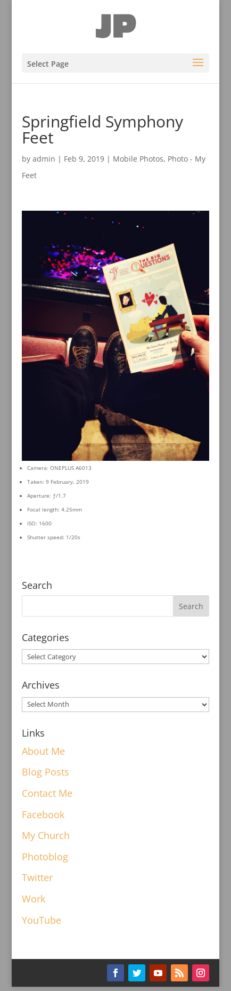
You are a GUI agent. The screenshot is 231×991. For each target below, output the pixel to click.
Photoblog (45, 856)
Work (33, 898)
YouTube (41, 920)
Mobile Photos (138, 159)
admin (43, 159)
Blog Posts (45, 771)
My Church (46, 835)
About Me (43, 751)
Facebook (43, 814)
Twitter (37, 877)
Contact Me (47, 793)
